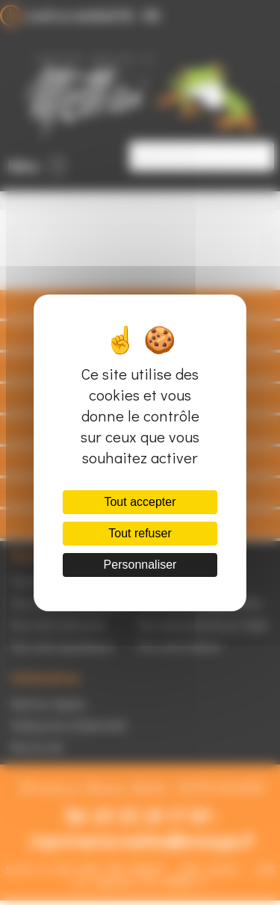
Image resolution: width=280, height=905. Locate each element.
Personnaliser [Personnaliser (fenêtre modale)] (140, 564)
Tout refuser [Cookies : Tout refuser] (139, 533)
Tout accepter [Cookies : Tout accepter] (139, 501)
